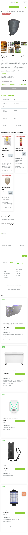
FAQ (5, 270)
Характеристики (7, 95)
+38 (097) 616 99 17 (14, 284)
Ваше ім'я (4, 226)
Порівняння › (4, 84)
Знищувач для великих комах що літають (13, 511)
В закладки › (13, 84)
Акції (5, 272)
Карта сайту (18, 274)
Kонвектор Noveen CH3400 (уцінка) (12, 372)
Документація (7, 274)
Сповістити (14, 88)
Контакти (18, 272)
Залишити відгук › (23, 84)
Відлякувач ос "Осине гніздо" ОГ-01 (16, 11)
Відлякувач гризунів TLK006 (10, 419)
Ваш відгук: (4, 233)
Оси (5, 11)
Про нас (5, 276)
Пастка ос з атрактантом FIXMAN (5, 150)
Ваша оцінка (4, 246)
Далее (24, 257)
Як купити (6, 278)
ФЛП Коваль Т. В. (9, 76)
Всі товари (18, 276)
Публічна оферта (20, 270)
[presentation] (12, 251)
